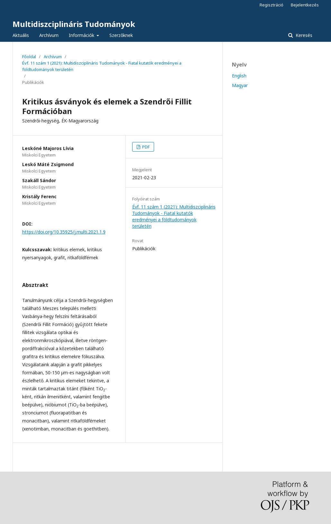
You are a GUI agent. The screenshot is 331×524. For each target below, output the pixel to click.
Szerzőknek (121, 35)
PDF (145, 147)
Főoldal (29, 56)
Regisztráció (271, 5)
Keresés (303, 35)
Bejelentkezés (305, 5)
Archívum (49, 35)
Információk (82, 35)
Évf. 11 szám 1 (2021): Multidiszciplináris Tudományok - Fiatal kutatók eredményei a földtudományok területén (101, 66)
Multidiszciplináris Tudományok (74, 24)
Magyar (240, 85)
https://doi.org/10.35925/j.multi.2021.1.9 (64, 232)
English (239, 76)
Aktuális (21, 35)
